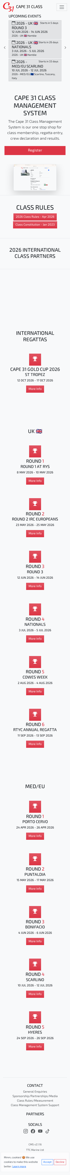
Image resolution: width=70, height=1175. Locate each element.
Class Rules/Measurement (35, 1100)
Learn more (19, 1166)
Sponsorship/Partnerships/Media (35, 1096)
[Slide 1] (5, 47)
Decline (60, 1162)
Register (35, 150)
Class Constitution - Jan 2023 (35, 224)
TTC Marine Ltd (35, 1150)
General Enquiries (35, 1091)
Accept (47, 1162)
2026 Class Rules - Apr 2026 (35, 216)
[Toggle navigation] (62, 7)
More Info (35, 389)
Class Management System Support (35, 1105)
